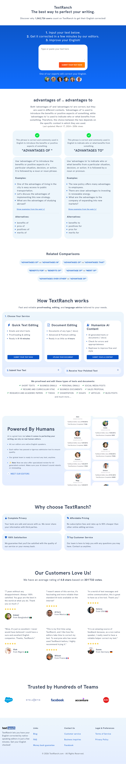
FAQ (35, 739)
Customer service (72, 734)
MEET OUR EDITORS (18, 474)
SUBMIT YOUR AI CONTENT (102, 357)
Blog (35, 734)
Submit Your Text (16, 370)
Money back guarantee (44, 745)
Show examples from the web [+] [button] (31, 209)
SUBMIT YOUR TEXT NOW (72, 65)
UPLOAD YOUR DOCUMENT (63, 357)
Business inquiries (72, 739)
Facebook (68, 745)
